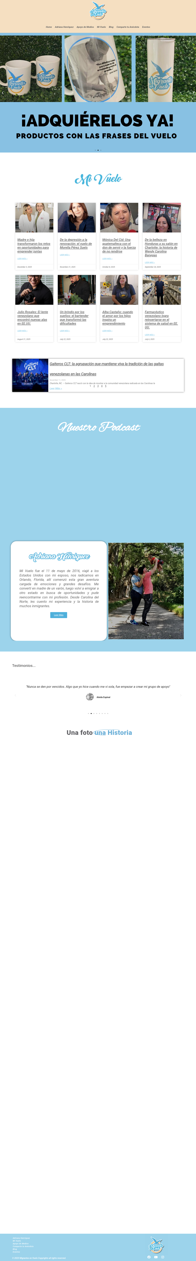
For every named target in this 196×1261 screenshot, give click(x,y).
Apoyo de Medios (85, 27)
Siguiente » (114, 352)
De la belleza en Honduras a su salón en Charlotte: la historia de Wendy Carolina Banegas (161, 247)
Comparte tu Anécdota (127, 27)
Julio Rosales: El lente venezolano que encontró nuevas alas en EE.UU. (32, 317)
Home (49, 27)
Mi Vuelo (101, 27)
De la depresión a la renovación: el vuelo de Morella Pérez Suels (76, 243)
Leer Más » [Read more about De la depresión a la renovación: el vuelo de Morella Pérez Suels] (65, 255)
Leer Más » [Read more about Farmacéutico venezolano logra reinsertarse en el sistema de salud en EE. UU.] (150, 335)
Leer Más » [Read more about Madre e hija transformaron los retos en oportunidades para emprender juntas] (22, 259)
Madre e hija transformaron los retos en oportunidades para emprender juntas (33, 245)
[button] (3, 93)
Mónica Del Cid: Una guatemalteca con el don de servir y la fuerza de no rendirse (119, 245)
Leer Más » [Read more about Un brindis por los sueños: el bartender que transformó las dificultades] (65, 331)
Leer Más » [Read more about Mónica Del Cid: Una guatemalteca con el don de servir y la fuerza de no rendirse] (107, 259)
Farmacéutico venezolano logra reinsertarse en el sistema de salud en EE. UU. (161, 319)
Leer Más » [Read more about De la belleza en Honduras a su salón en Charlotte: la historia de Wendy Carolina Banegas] (150, 262)
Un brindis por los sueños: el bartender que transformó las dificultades (74, 317)
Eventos (146, 27)
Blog (111, 27)
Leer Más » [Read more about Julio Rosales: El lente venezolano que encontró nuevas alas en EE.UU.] (22, 331)
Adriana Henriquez (64, 27)
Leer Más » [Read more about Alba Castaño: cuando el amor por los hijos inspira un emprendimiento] (107, 331)
